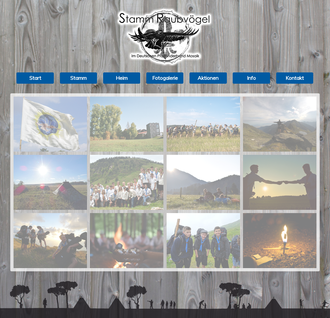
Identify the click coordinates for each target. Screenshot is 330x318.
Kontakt (295, 78)
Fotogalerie (165, 78)
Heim (122, 78)
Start (35, 78)
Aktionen (208, 78)
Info (251, 78)
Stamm (78, 78)
